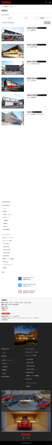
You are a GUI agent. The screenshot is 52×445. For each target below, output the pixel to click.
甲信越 (3, 308)
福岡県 (6, 306)
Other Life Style (6, 252)
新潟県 (6, 308)
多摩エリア (12, 302)
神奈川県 (17, 302)
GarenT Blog (16, 316)
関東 (2, 302)
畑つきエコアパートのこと (28, 318)
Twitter (23, 438)
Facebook (26, 438)
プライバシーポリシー (8, 264)
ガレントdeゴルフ (6, 234)
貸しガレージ (6, 217)
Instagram (28, 438)
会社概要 (4, 267)
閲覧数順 (42, 18)
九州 (2, 306)
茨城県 (29, 302)
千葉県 (25, 302)
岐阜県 (9, 304)
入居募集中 (5, 220)
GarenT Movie (5, 319)
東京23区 (6, 302)
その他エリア (4, 310)
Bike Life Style (6, 246)
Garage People (6, 255)
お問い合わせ (5, 261)
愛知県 (6, 304)
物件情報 (4, 211)
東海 (2, 304)
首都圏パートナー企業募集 (8, 258)
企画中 (4, 226)
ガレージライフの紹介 (7, 240)
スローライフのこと (17, 318)
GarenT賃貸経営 (6, 229)
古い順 (26, 18)
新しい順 (10, 18)
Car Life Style (6, 243)
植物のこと (9, 318)
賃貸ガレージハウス (7, 214)
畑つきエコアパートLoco (8, 237)
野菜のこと (37, 318)
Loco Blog (4, 318)
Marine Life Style (6, 249)
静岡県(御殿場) (15, 304)
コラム (4, 208)
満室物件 (5, 223)
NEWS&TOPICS (6, 205)
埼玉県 (21, 302)
